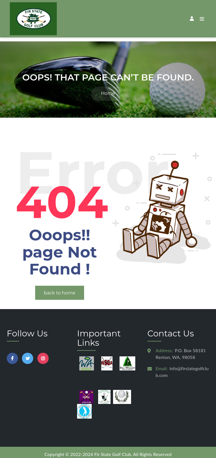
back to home (59, 289)
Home (108, 89)
